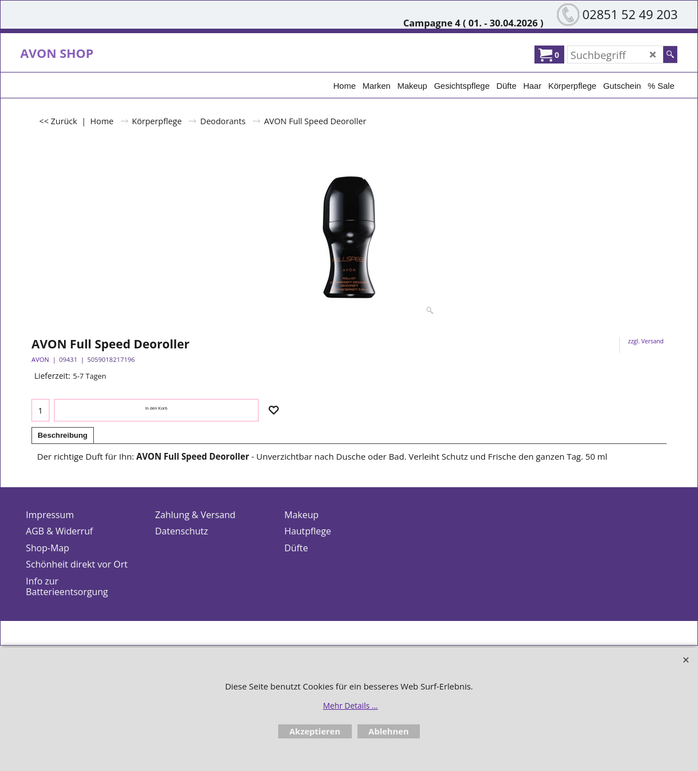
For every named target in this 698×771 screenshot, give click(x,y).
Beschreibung (63, 435)
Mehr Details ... (350, 705)
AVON (40, 359)
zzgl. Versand (646, 341)
